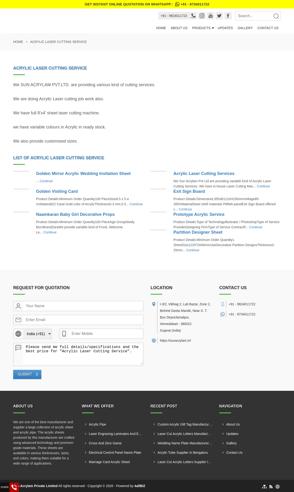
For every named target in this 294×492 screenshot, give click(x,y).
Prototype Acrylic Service (199, 214)
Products (201, 28)
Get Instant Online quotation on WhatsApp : (147, 4)
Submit (25, 374)
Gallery (245, 28)
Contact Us (268, 28)
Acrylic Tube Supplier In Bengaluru (183, 452)
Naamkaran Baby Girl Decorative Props (75, 214)
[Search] (276, 16)
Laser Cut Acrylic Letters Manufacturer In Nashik (185, 434)
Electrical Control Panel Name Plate (115, 452)
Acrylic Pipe (97, 424)
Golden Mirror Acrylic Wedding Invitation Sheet (83, 173)
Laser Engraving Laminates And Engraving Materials (116, 434)
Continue (46, 181)
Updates (225, 28)
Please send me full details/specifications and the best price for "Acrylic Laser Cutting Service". (83, 353)
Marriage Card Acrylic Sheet (109, 462)
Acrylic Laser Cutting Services (204, 173)
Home (161, 28)
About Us (179, 28)
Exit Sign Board (189, 191)
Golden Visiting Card (57, 191)
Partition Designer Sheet (198, 232)
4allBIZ (139, 486)
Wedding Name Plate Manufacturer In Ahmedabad (185, 443)
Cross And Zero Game (105, 443)
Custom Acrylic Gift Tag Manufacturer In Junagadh (185, 424)
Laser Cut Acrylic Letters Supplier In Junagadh (185, 462)
